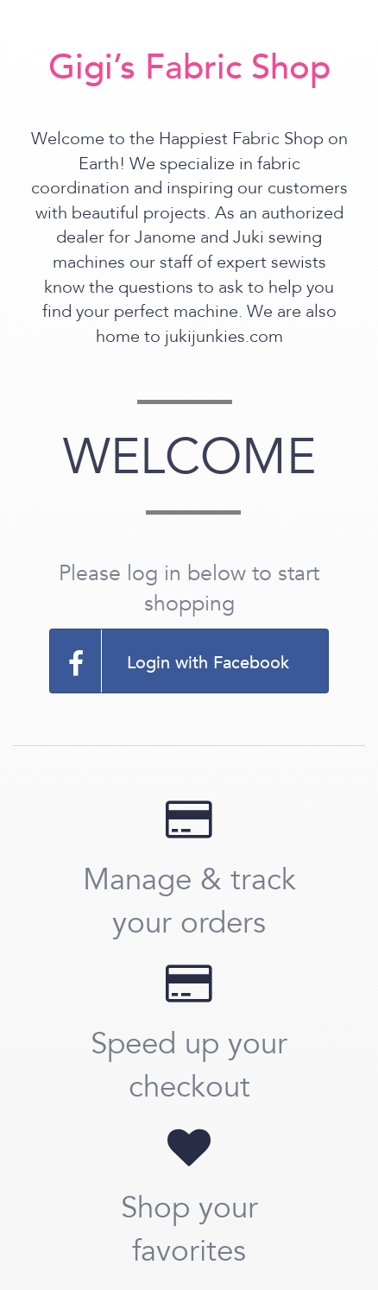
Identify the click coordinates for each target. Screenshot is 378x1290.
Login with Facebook (169, 660)
